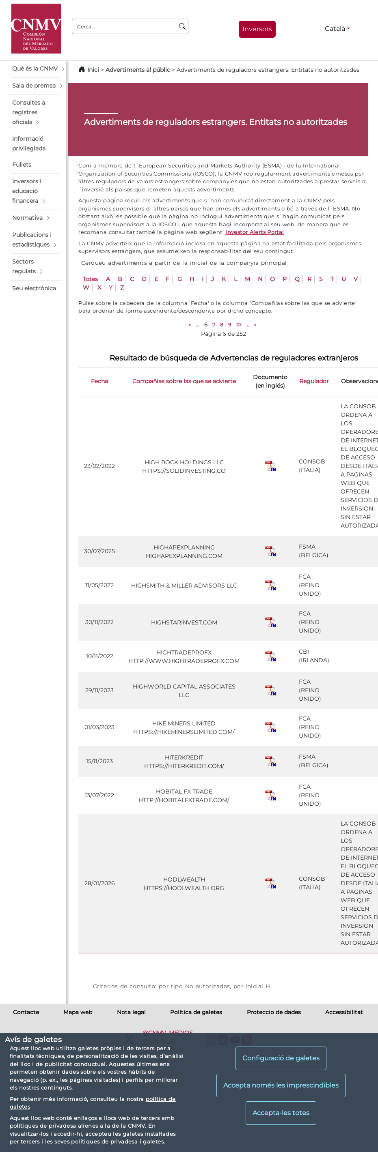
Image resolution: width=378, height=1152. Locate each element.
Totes (90, 279)
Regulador (314, 381)
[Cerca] (182, 26)
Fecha (99, 381)
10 (238, 325)
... (197, 325)
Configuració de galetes (281, 1058)
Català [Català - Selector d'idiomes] (335, 28)
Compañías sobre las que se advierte (184, 381)
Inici (93, 69)
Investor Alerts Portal (254, 232)
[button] (35, 69)
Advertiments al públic (138, 69)
